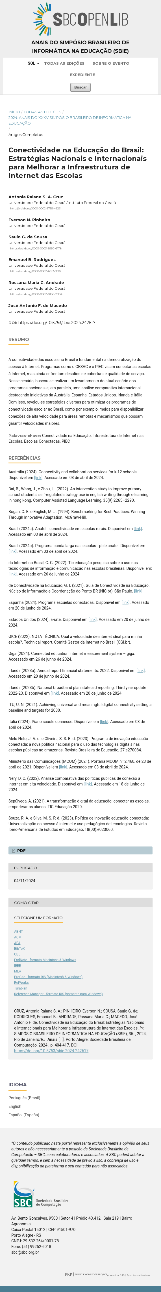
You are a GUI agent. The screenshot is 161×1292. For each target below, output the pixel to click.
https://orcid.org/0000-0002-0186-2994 (36, 294)
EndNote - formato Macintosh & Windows (45, 960)
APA (17, 943)
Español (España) (23, 1115)
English (14, 1106)
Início (14, 112)
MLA (17, 971)
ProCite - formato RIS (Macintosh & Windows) (48, 977)
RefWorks (21, 983)
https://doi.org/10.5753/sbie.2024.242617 (56, 322)
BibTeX (19, 949)
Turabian (20, 988)
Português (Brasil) (24, 1098)
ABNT (18, 932)
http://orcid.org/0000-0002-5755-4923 (35, 208)
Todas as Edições (64, 63)
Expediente (82, 74)
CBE (17, 954)
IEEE (17, 966)
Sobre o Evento (111, 63)
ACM (17, 937)
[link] (38, 477)
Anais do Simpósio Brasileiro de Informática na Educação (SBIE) (80, 46)
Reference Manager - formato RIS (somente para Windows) (58, 994)
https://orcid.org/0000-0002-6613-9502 (36, 271)
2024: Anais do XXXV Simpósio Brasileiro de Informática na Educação (69, 120)
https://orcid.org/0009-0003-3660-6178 (36, 248)
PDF (21, 850)
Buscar (80, 87)
